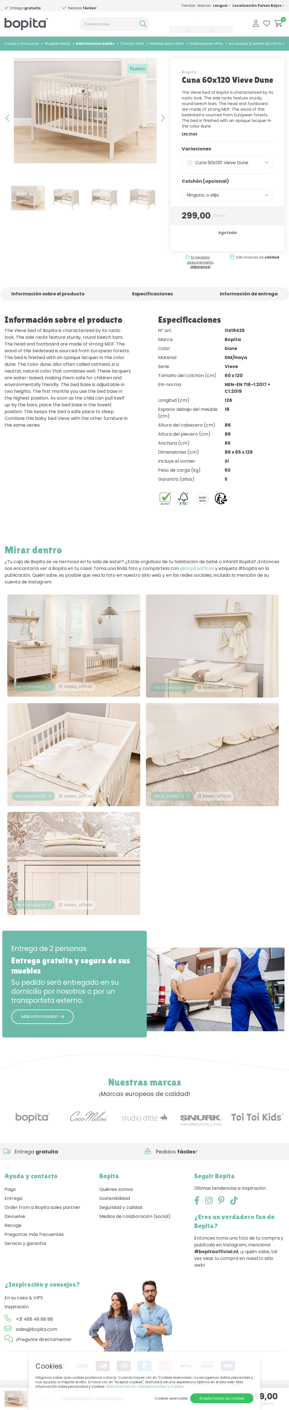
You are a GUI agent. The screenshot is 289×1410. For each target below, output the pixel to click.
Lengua (221, 5)
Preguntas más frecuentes (34, 1255)
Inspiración (17, 1327)
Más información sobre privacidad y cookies (145, 1386)
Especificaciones (152, 305)
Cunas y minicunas (22, 43)
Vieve (69, 57)
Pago (10, 1210)
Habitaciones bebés (95, 43)
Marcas (204, 5)
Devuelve (15, 1237)
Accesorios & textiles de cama (255, 43)
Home (10, 57)
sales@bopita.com (216, 20)
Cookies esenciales (171, 1398)
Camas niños (132, 43)
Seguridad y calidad (120, 1228)
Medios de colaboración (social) (134, 1237)
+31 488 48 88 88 (181, 20)
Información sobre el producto (48, 305)
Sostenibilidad (114, 1219)
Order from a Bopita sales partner (42, 1228)
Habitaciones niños (206, 43)
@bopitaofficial (197, 580)
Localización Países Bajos (258, 5)
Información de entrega (249, 305)
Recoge (13, 1246)
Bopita (189, 83)
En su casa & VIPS (24, 1318)
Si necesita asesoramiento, (200, 273)
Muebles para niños (167, 43)
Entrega (13, 1219)
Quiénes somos (116, 1210)
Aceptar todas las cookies (221, 1398)
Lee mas (189, 145)
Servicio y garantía (25, 1264)
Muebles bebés (57, 43)
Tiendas (188, 5)
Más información (42, 1037)
